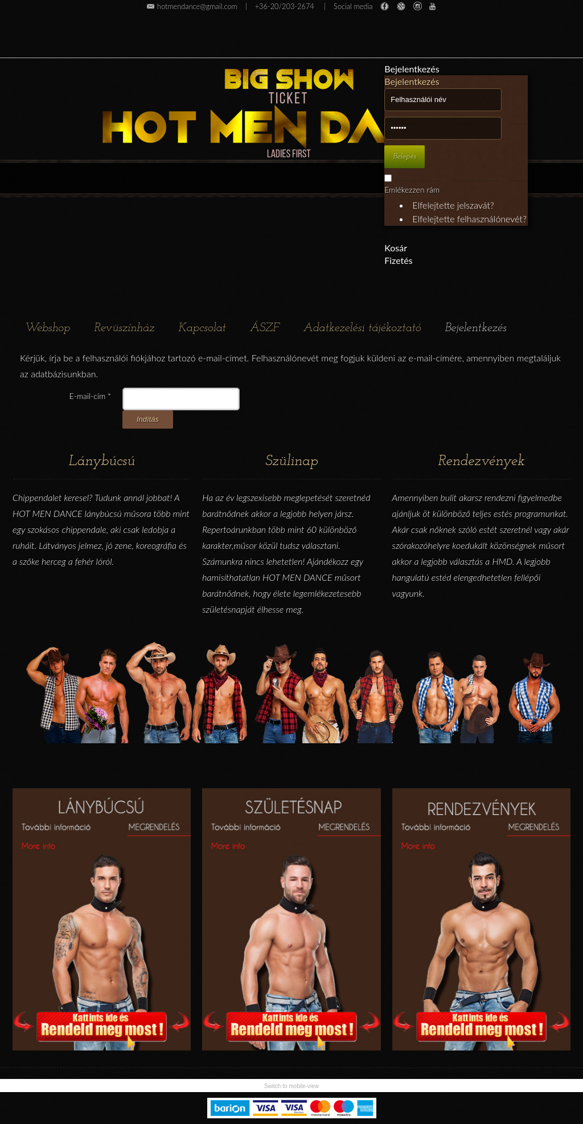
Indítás (148, 419)
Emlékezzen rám (412, 189)
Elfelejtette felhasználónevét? (469, 218)
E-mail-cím (90, 396)
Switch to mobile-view (291, 1086)
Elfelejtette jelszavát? (453, 204)
